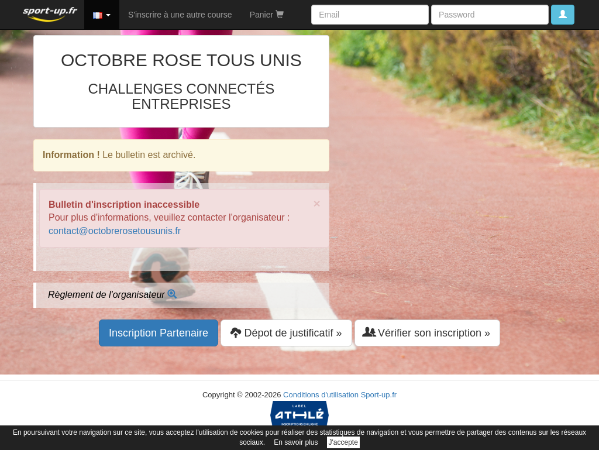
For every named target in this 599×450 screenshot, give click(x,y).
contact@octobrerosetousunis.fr (115, 231)
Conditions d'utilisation (321, 394)
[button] (101, 14)
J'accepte (343, 442)
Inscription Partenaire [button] (158, 333)
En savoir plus (296, 442)
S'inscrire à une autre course (180, 14)
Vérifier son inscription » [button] (427, 333)
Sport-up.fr (379, 394)
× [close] (317, 203)
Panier (267, 14)
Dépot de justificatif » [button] (286, 333)
